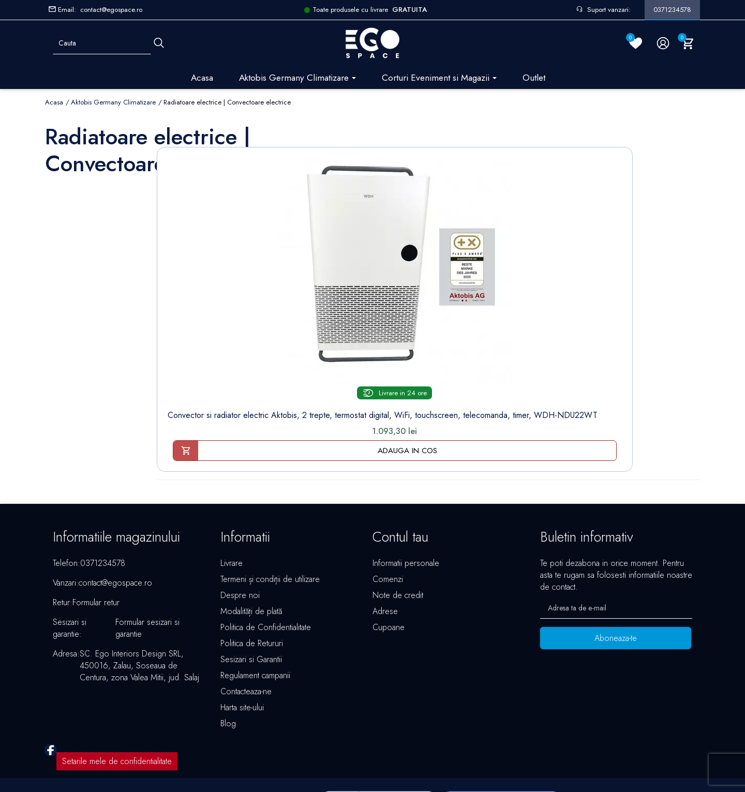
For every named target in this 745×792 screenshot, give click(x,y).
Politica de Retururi (251, 588)
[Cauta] (159, 43)
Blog (228, 669)
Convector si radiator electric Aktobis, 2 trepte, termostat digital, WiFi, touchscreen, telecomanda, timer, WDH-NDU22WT (208, 330)
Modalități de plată (251, 556)
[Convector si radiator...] (208, 220)
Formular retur (96, 548)
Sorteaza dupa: (535, 141)
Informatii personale (406, 508)
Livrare (231, 508)
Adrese (385, 556)
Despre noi (240, 540)
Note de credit (398, 540)
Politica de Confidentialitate (265, 572)
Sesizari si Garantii (251, 604)
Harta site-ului (242, 653)
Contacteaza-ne (246, 636)
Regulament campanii (255, 620)
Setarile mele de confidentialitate (117, 706)
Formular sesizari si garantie (147, 573)
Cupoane (389, 572)
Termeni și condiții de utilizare (270, 524)
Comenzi (388, 524)
